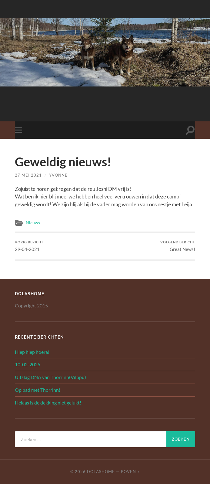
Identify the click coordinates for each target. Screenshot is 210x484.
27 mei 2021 (28, 175)
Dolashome (101, 471)
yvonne (58, 175)
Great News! (177, 246)
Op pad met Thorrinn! (37, 390)
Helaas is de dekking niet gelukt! (48, 402)
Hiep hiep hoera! (32, 352)
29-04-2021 (29, 246)
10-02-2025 (27, 364)
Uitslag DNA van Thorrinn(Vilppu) (50, 377)
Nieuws (33, 222)
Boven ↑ (130, 471)
